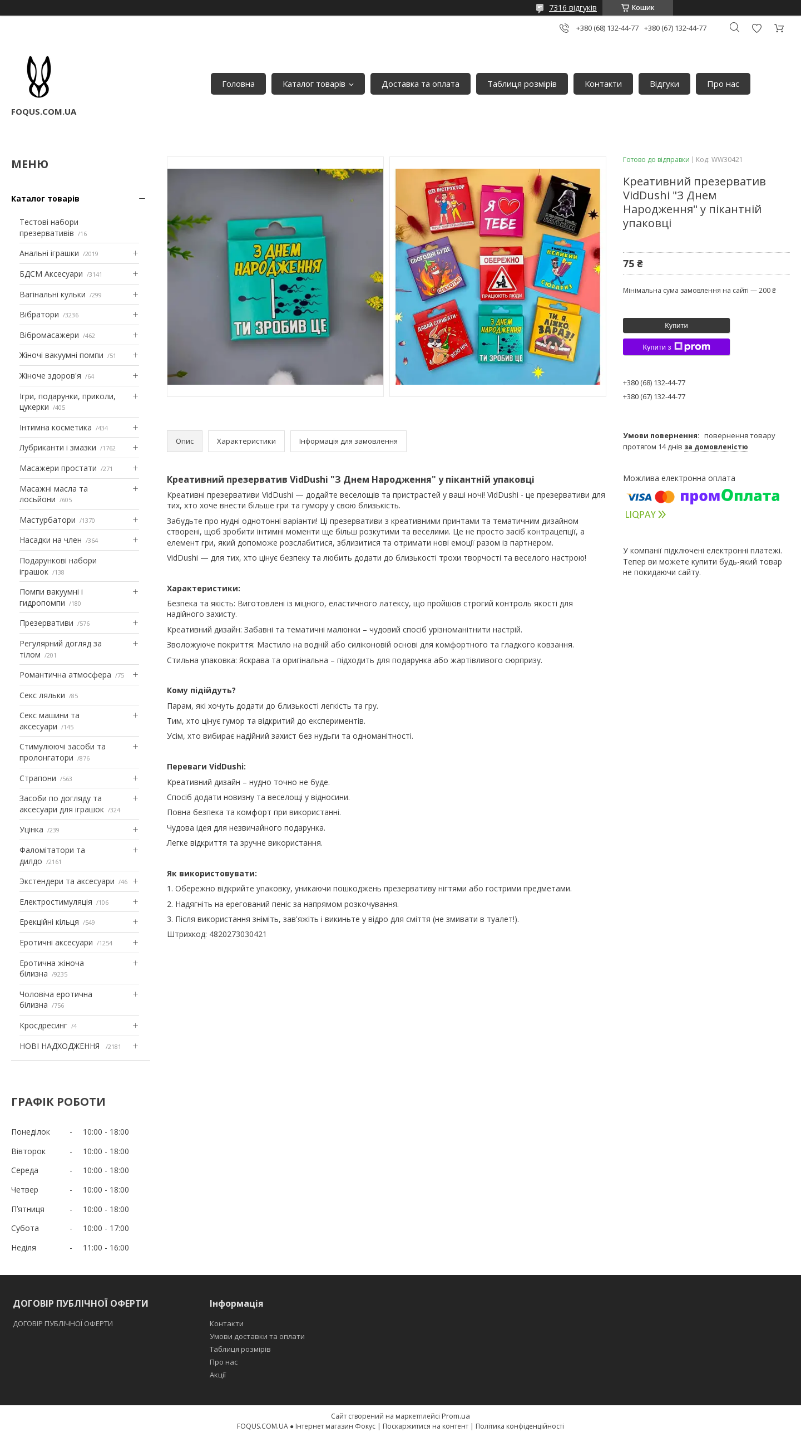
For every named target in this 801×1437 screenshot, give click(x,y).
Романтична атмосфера (65, 674)
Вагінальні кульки (52, 294)
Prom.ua (456, 1416)
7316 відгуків (573, 7)
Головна (238, 83)
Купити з (676, 347)
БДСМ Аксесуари (51, 273)
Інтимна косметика (55, 427)
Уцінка (31, 829)
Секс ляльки (42, 695)
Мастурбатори (47, 519)
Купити (676, 325)
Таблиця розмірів (522, 83)
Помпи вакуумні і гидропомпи (51, 597)
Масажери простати (58, 468)
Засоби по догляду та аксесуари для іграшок (61, 804)
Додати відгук (756, 28)
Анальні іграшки (49, 253)
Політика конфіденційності (520, 1426)
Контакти (603, 83)
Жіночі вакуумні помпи (61, 355)
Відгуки (664, 83)
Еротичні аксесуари (56, 942)
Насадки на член (50, 539)
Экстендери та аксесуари (67, 881)
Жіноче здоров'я (50, 375)
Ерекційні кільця (49, 921)
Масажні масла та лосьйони (53, 494)
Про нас (723, 83)
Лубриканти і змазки (57, 447)
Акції (218, 1375)
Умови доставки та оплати (257, 1336)
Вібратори (39, 314)
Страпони (37, 778)
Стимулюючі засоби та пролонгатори (62, 752)
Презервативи (46, 622)
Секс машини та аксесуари (49, 721)
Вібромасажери (49, 335)
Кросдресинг (43, 1025)
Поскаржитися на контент (425, 1426)
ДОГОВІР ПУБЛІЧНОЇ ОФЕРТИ (64, 1323)
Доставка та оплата (420, 83)
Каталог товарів (314, 83)
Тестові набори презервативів (48, 227)
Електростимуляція (55, 901)
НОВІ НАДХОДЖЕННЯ (60, 1046)
